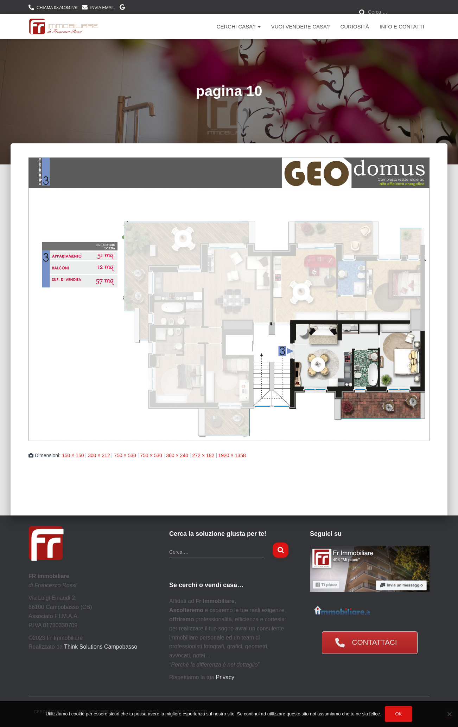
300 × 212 (99, 455)
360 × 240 (177, 455)
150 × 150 (73, 455)
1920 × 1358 (232, 455)
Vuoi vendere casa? (300, 27)
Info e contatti (402, 27)
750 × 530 (125, 455)
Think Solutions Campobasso (100, 647)
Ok (398, 713)
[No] (449, 714)
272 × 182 (203, 455)
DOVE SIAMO (122, 8)
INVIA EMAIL (102, 7)
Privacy (225, 677)
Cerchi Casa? (239, 27)
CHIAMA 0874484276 (57, 7)
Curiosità (354, 27)
